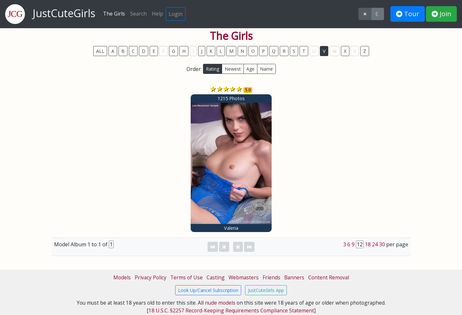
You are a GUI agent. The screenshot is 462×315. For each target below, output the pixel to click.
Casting (216, 277)
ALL (100, 51)
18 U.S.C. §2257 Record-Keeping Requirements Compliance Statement (231, 310)
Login (176, 14)
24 (375, 244)
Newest (233, 69)
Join (441, 13)
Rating (212, 69)
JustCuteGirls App (266, 290)
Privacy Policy (150, 277)
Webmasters (244, 277)
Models (122, 277)
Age (250, 69)
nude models (220, 302)
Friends (271, 277)
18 (368, 244)
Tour (407, 13)
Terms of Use (186, 277)
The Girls (114, 13)
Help (157, 13)
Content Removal (328, 277)
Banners (294, 277)
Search (138, 13)
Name (266, 69)
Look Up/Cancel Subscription (208, 290)
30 (382, 244)
